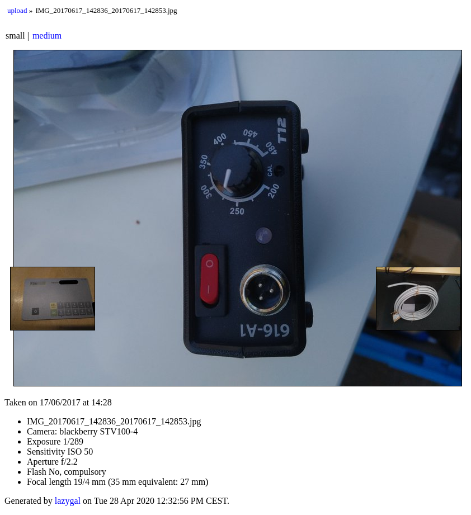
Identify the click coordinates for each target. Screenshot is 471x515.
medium (47, 35)
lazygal (68, 500)
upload (17, 10)
